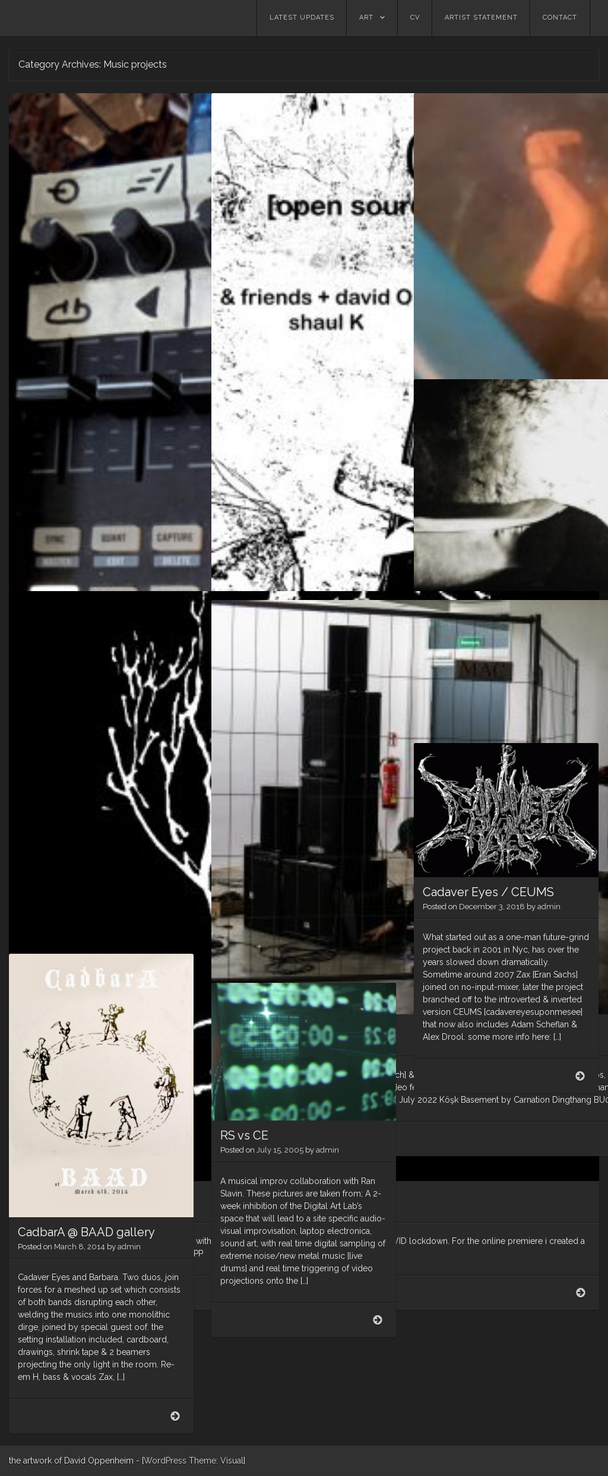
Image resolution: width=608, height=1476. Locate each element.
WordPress (165, 1460)
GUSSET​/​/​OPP (59, 790)
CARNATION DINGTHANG (292, 744)
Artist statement (481, 17)
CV (415, 17)
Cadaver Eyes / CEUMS (488, 892)
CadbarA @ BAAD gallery (86, 1232)
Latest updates (302, 17)
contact (560, 17)
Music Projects (464, 517)
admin (150, 392)
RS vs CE (244, 1135)
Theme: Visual (216, 1460)
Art (366, 17)
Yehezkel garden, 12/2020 (494, 216)
